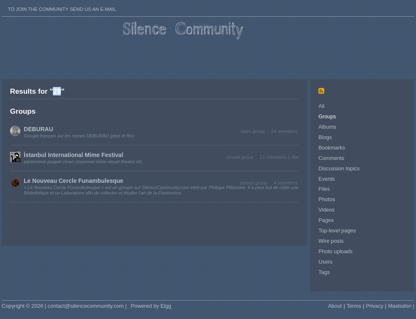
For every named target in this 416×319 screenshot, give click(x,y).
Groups (327, 116)
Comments (331, 158)
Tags (324, 272)
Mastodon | (401, 306)
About (335, 306)
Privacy (374, 306)
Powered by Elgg (151, 306)
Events (326, 179)
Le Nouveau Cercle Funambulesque (73, 180)
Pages (325, 220)
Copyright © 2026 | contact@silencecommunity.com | (64, 306)
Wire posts (330, 241)
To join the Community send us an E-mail (62, 9)
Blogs (325, 137)
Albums (327, 127)
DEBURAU (38, 129)
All (321, 106)
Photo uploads (335, 251)
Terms (353, 306)
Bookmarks (331, 148)
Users (325, 262)
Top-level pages (337, 230)
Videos (326, 210)
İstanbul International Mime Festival (73, 155)
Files (324, 189)
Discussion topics (339, 168)
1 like (293, 157)
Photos (326, 199)
